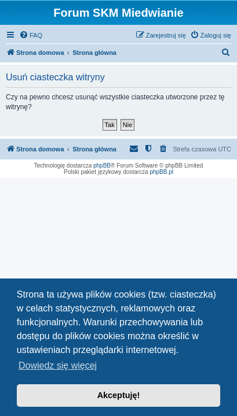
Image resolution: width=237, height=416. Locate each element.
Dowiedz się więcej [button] (58, 365)
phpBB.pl (161, 172)
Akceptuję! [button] (118, 395)
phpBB (102, 165)
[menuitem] (30, 35)
